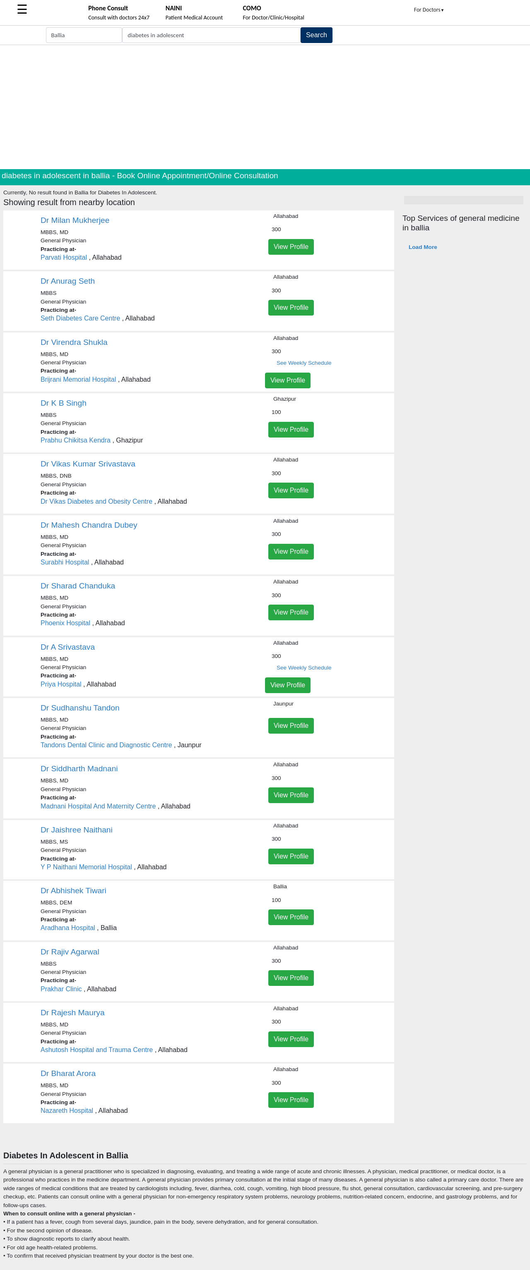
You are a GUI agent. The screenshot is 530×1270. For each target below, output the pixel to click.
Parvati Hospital (64, 257)
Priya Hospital (61, 684)
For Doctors (429, 9)
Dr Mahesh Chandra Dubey (89, 525)
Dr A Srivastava (68, 647)
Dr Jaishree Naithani (77, 829)
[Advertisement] (265, 107)
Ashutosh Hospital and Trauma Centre (97, 1049)
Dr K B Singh (64, 403)
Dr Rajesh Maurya (73, 1012)
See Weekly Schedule (304, 363)
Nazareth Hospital (67, 1110)
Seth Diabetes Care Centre (80, 318)
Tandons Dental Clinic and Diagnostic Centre (106, 745)
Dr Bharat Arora (68, 1073)
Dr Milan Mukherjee (75, 220)
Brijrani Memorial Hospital (78, 379)
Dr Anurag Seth (68, 281)
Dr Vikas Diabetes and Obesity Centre (96, 501)
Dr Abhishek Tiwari (73, 890)
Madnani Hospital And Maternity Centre (98, 806)
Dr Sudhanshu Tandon (80, 707)
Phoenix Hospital (65, 623)
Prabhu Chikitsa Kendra (76, 440)
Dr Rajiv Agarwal (70, 951)
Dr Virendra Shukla (74, 342)
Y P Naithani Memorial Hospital (86, 867)
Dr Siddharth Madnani (79, 768)
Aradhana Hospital (68, 927)
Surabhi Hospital (65, 562)
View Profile (291, 246)
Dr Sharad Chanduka (78, 585)
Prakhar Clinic (61, 989)
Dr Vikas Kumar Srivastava (88, 463)
